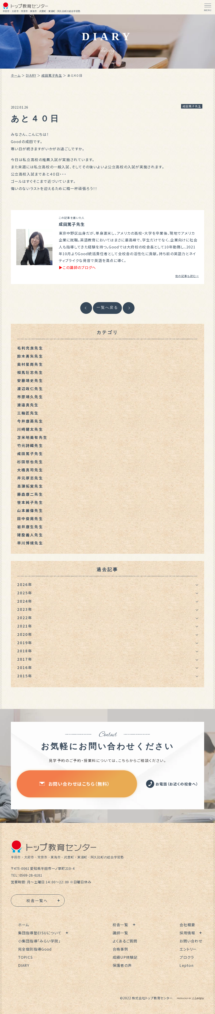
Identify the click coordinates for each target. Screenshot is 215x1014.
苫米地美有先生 (32, 437)
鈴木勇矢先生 (30, 356)
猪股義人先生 (30, 534)
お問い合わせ (191, 941)
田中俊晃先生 (30, 518)
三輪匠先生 (28, 413)
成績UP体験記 (125, 957)
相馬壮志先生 (30, 372)
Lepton (187, 965)
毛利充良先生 (30, 348)
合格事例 (120, 949)
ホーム (16, 75)
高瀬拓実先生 (30, 486)
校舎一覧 (120, 924)
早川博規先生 (30, 543)
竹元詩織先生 (30, 445)
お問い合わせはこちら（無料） (74, 783)
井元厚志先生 (30, 478)
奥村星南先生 (30, 364)
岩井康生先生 (30, 526)
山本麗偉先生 (30, 510)
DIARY (31, 75)
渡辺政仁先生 (30, 388)
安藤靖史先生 (30, 380)
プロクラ (187, 957)
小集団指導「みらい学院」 (39, 941)
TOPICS (25, 957)
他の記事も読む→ (187, 276)
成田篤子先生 (51, 75)
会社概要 (187, 924)
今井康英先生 (30, 421)
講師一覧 (120, 932)
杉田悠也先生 (30, 461)
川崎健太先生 (30, 429)
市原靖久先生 (30, 396)
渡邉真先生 (28, 404)
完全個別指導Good (35, 949)
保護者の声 (122, 965)
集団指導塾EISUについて (40, 932)
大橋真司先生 (30, 469)
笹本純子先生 (30, 502)
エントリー (188, 949)
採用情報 (187, 932)
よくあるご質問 (125, 941)
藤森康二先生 (30, 494)
